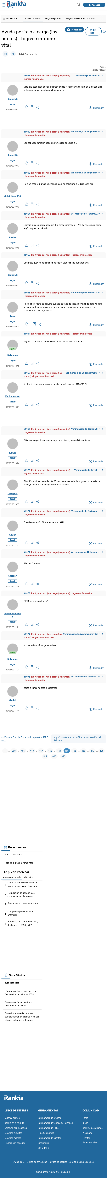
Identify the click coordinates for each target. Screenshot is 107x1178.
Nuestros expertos (13, 1135)
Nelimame (12, 358)
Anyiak (12, 238)
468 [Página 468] (96, 757)
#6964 (27, 215)
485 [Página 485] (43, 764)
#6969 (27, 432)
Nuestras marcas (12, 1140)
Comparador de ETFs (48, 1130)
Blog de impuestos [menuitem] (53, 18)
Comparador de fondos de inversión (55, 1124)
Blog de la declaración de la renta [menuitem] (80, 18)
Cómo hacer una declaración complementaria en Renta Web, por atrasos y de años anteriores (22, 1024)
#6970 (27, 474)
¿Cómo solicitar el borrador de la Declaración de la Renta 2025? (21, 1000)
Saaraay (12, 580)
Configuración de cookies (81, 1163)
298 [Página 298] (18, 757)
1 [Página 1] (8, 757)
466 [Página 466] (86, 757)
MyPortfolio (43, 1150)
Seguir (12, 104)
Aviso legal (19, 1163)
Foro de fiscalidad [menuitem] (33, 18)
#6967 (27, 336)
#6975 (27, 683)
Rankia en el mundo (14, 1124)
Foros (85, 1119)
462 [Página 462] (58, 757)
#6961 (27, 75)
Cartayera (13, 497)
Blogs (85, 1124)
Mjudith (12, 706)
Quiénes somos (12, 1119)
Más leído (28, 885)
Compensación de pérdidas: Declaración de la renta (18, 1012)
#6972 (27, 557)
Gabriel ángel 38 (12, 197)
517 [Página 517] (53, 764)
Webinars (87, 1135)
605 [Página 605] (64, 764)
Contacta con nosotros (15, 1130)
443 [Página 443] (38, 757)
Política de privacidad (36, 1163)
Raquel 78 (13, 99)
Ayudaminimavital (12, 620)
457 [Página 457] (48, 757)
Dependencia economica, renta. (23, 911)
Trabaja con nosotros (14, 1145)
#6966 (27, 294)
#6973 (27, 598)
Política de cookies (58, 1163)
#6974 (27, 640)
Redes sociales (89, 1144)
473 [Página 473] (33, 764)
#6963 (27, 173)
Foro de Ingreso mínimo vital (19, 871)
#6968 (27, 376)
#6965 (27, 256)
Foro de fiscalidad (13, 863)
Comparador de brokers (49, 1119)
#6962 (27, 132)
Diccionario (43, 1145)
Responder (74, 29)
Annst (12, 318)
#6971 (27, 515)
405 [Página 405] (28, 757)
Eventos (86, 1140)
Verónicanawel (12, 399)
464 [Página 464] (68, 757)
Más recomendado (12, 885)
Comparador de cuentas (49, 1140)
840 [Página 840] (74, 764)
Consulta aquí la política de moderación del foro (77, 745)
